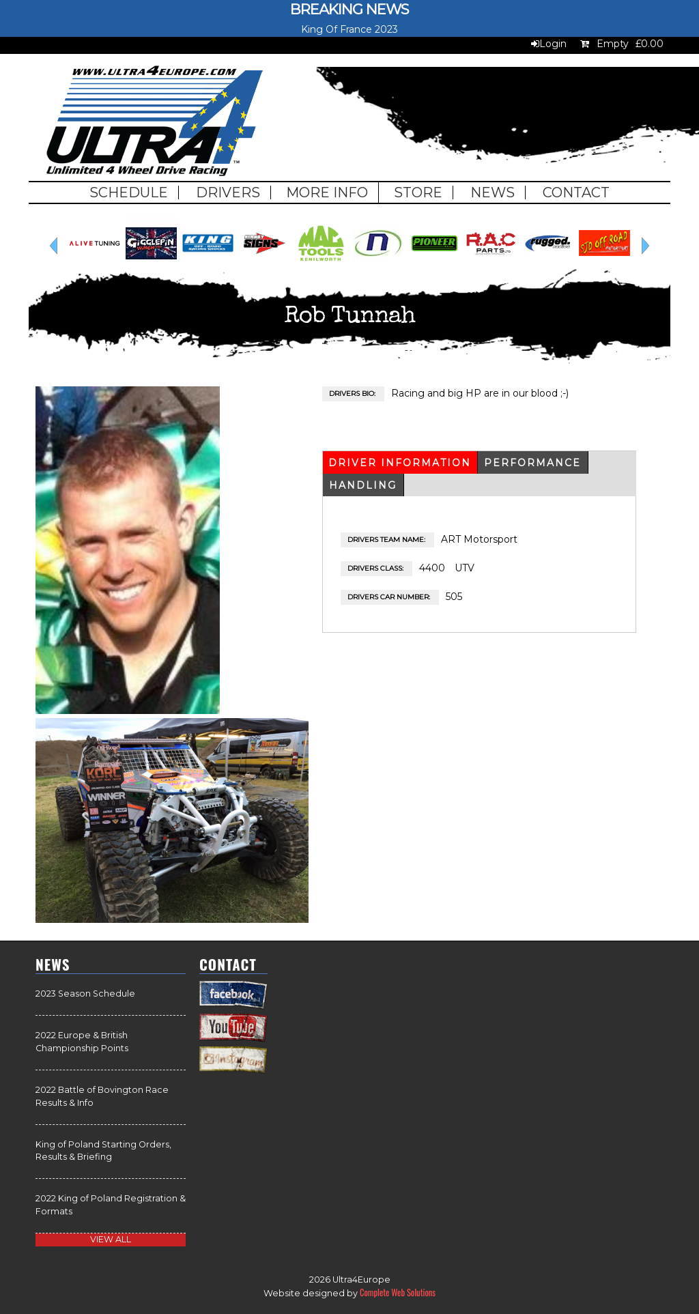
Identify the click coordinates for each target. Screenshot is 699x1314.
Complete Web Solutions (398, 1292)
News (492, 192)
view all (110, 1239)
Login (553, 44)
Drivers (228, 192)
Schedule (128, 192)
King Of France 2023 (349, 29)
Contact (576, 192)
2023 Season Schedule (85, 993)
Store (418, 192)
